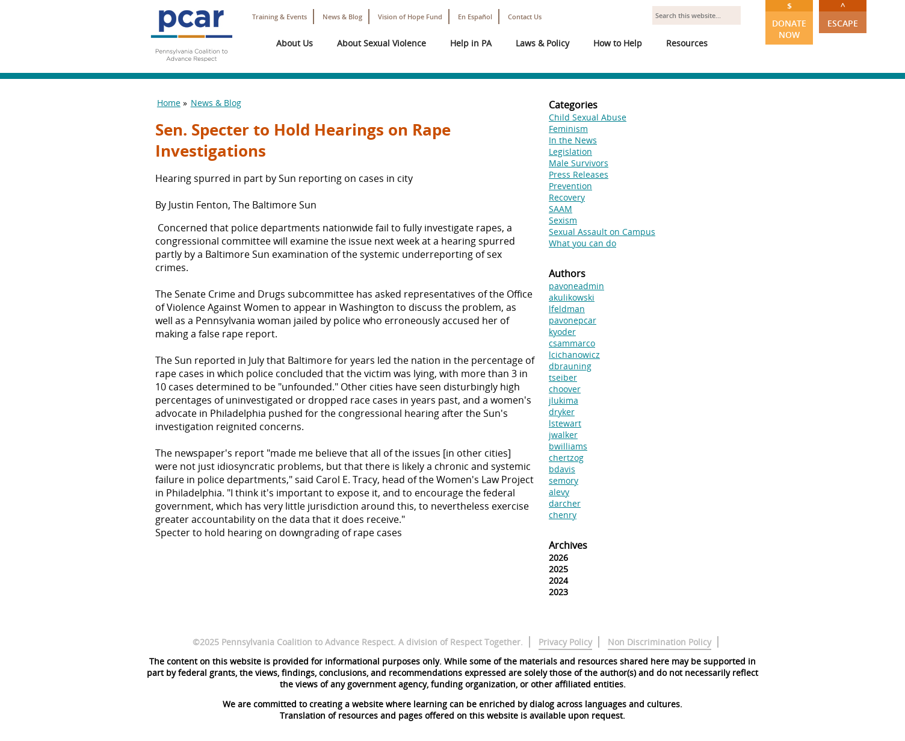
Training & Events (279, 16)
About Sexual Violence (381, 43)
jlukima (563, 400)
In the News (573, 140)
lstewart (565, 423)
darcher (565, 503)
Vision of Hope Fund (410, 16)
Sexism (563, 220)
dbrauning (570, 366)
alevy (559, 492)
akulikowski (572, 297)
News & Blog (342, 16)
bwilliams (568, 446)
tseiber (563, 377)
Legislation (570, 151)
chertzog (566, 457)
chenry (562, 515)
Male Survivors (578, 163)
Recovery (567, 197)
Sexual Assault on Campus (602, 231)
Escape (842, 14)
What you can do (582, 243)
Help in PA (471, 43)
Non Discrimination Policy (659, 642)
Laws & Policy (542, 43)
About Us (294, 43)
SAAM (560, 208)
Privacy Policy (565, 642)
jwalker (563, 434)
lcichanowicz (574, 354)
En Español (475, 16)
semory (563, 480)
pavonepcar (572, 320)
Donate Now (789, 20)
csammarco (572, 343)
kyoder (562, 331)
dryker (562, 411)
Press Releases (578, 174)
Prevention (570, 186)
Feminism (568, 128)
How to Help (617, 43)
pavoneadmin (576, 286)
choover (565, 389)
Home (169, 102)
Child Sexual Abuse (587, 117)
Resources (687, 43)
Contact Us (525, 16)
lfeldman (567, 308)
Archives (568, 545)
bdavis (562, 469)
